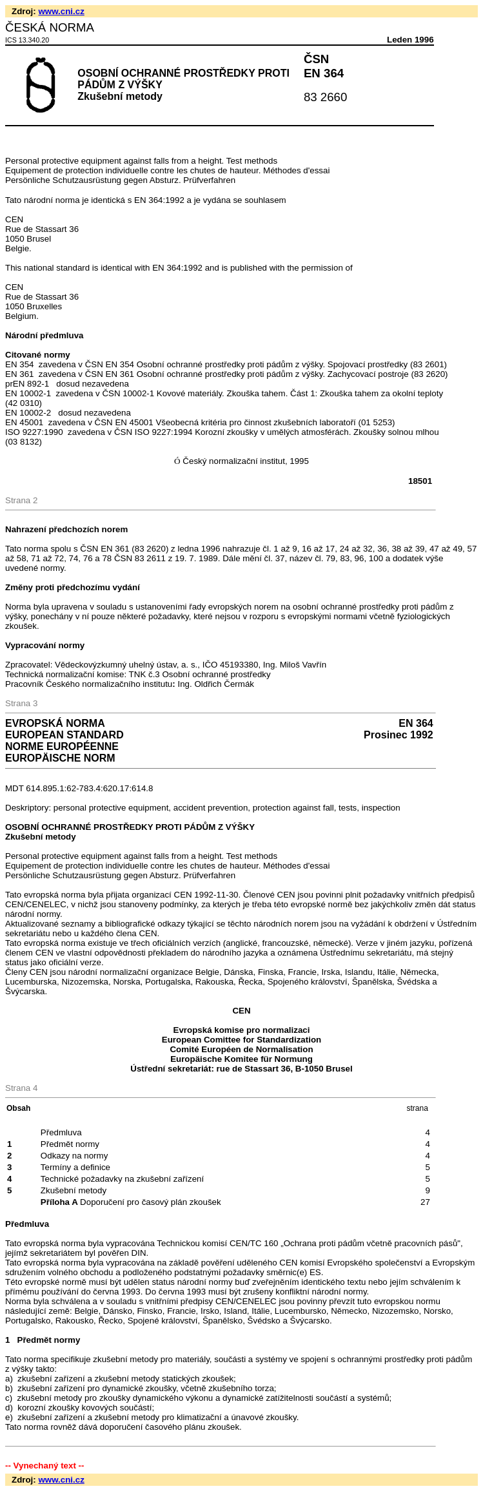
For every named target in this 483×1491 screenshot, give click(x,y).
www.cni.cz (61, 11)
